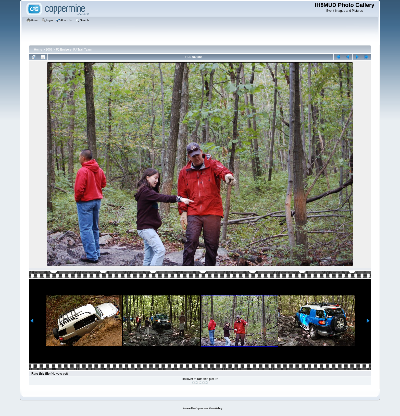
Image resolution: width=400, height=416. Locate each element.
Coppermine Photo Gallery (208, 408)
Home (38, 49)
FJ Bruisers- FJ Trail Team (74, 49)
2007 (49, 49)
